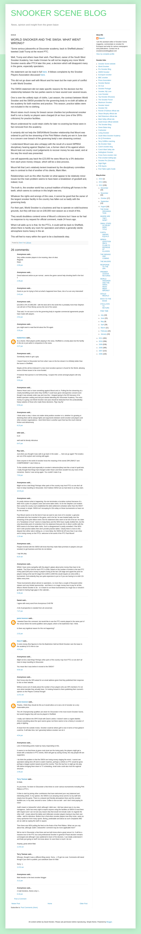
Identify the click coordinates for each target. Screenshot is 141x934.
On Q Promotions (104, 138)
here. (44, 72)
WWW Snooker (103, 72)
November (104, 193)
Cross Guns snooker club (107, 155)
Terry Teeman (22, 779)
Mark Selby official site (106, 119)
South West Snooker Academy (109, 136)
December (104, 188)
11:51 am (20, 695)
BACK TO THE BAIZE (105, 300)
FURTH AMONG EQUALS (104, 234)
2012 (101, 185)
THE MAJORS (105, 261)
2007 (101, 351)
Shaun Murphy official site (107, 114)
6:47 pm (20, 443)
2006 (101, 354)
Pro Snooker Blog (104, 69)
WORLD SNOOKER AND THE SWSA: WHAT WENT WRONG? (105, 285)
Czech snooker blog (105, 147)
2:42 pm (20, 294)
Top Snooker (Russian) (106, 97)
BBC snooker (103, 78)
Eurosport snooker (105, 75)
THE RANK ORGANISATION (105, 211)
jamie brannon (22, 618)
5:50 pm (20, 380)
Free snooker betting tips (107, 158)
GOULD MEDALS (104, 295)
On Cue (101, 86)
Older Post (83, 904)
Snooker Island (103, 105)
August (103, 207)
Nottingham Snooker (105, 152)
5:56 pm (20, 405)
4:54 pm (20, 735)
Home (50, 904)
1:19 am (20, 536)
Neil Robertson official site (107, 116)
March (103, 328)
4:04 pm (20, 649)
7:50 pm (20, 475)
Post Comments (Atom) (29, 907)
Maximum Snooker (105, 102)
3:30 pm (20, 330)
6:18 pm (20, 894)
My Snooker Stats (104, 144)
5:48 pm (20, 593)
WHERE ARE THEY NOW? (105, 218)
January (104, 334)
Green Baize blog (104, 127)
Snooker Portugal (104, 89)
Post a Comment (20, 899)
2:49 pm (20, 772)
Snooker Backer (104, 83)
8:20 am (20, 557)
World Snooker (103, 66)
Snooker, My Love (104, 91)
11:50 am (20, 847)
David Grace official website (108, 122)
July (102, 315)
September (105, 201)
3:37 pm (20, 346)
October (104, 198)
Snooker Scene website (106, 64)
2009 (101, 344)
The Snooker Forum (105, 100)
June (103, 318)
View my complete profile (105, 54)
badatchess (21, 338)
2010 (101, 341)
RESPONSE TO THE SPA (104, 267)
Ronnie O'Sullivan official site (108, 111)
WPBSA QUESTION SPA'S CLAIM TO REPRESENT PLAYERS (105, 245)
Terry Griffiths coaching (106, 141)
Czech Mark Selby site (106, 150)
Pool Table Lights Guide (107, 169)
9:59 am (20, 670)
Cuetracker (102, 130)
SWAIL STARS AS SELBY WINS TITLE (105, 226)
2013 (101, 182)
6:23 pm (20, 425)
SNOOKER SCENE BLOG (59, 13)
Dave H (20, 641)
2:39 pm (20, 281)
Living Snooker (103, 133)
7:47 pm (20, 611)
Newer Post (16, 904)
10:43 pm (20, 491)
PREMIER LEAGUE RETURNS (105, 274)
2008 (101, 348)
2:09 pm (20, 265)
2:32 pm (20, 634)
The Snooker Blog (104, 125)
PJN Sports (102, 166)
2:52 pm (20, 317)
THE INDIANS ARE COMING (105, 256)
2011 (101, 338)
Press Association (104, 80)
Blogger (109, 922)
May (102, 321)
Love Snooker (103, 94)
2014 (101, 179)
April (102, 325)
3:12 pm (20, 881)
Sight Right (102, 163)
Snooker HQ (102, 108)
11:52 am (20, 867)
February (104, 331)
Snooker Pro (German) (106, 161)
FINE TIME (104, 311)
